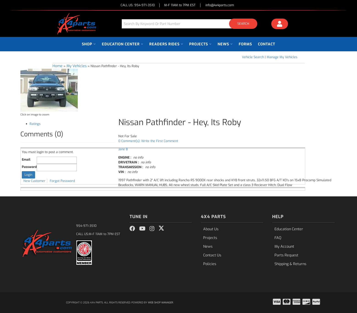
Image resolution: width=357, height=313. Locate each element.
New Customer (34, 181)
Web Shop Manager (160, 302)
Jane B (123, 149)
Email (26, 159)
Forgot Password (62, 181)
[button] (191, 24)
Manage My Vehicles (282, 57)
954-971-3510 (86, 226)
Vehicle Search (253, 57)
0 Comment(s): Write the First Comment (148, 141)
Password (29, 167)
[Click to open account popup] (279, 24)
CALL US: (138, 5)
